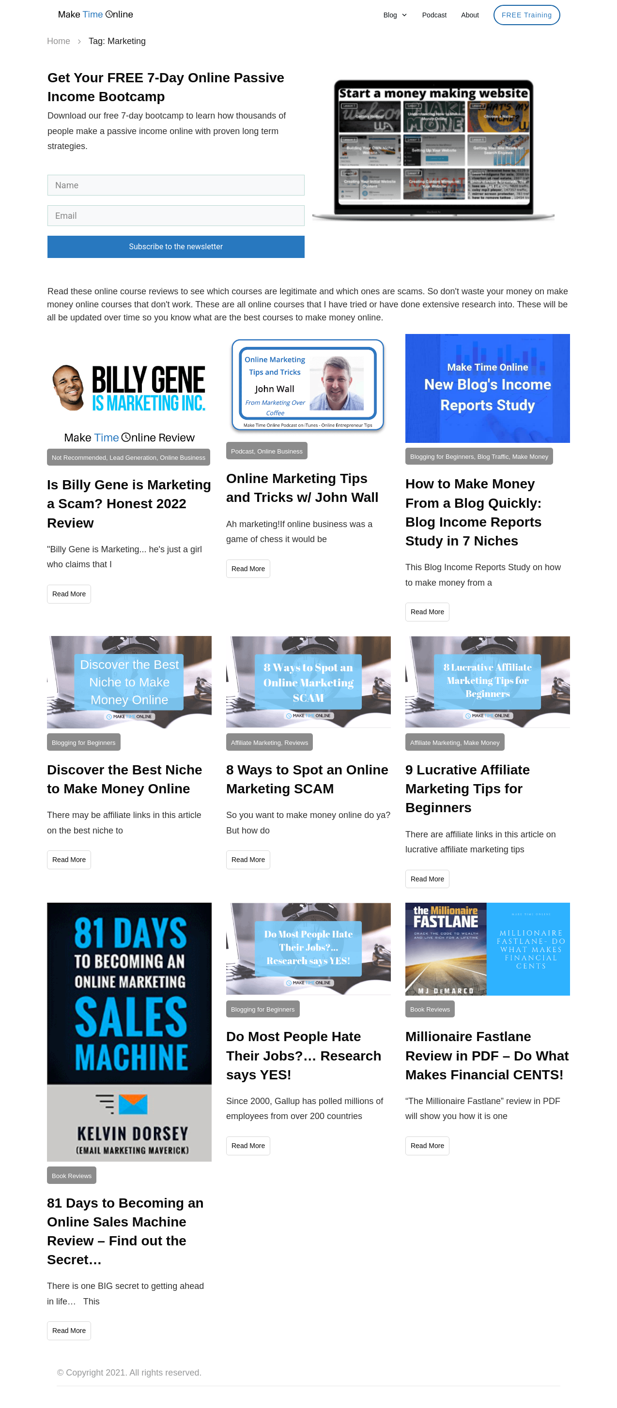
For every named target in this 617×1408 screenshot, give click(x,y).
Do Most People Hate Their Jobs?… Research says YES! (304, 1055)
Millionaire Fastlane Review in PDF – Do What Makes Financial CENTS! (487, 1055)
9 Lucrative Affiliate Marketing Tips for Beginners (467, 788)
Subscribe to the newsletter (176, 246)
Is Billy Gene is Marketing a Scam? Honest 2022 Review (129, 503)
